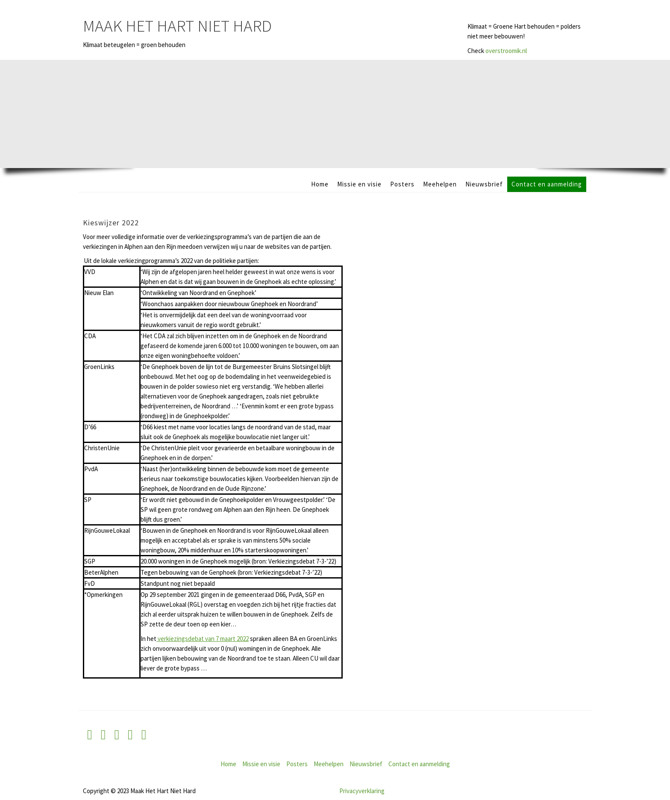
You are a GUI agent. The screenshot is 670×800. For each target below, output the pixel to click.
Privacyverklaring (362, 791)
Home (320, 184)
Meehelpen (440, 184)
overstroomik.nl (506, 51)
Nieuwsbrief (484, 184)
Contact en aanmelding (546, 184)
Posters (402, 184)
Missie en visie (359, 184)
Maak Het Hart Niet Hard (177, 25)
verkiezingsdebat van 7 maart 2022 (202, 639)
